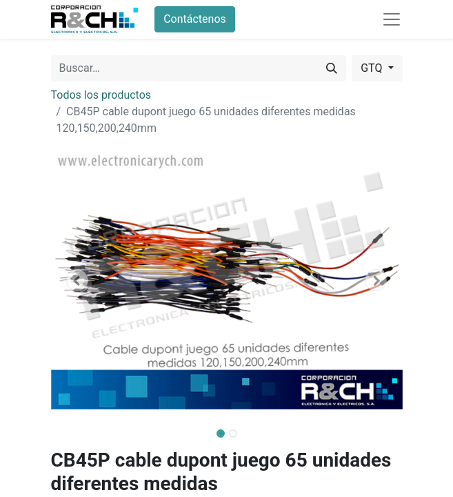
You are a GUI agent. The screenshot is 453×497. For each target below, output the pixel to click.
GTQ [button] (373, 68)
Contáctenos (194, 19)
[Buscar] (331, 68)
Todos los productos (101, 94)
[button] (77, 280)
